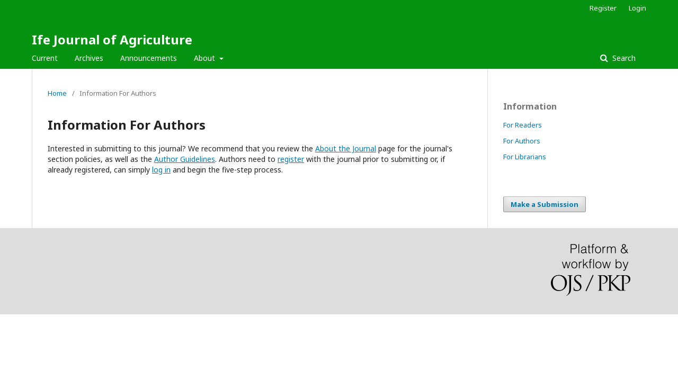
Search (623, 58)
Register (603, 8)
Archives (89, 58)
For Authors (521, 141)
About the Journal (345, 148)
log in (161, 170)
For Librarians (524, 156)
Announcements (148, 58)
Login (637, 8)
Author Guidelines (184, 159)
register (291, 159)
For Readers (522, 125)
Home (57, 93)
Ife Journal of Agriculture (112, 39)
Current (45, 58)
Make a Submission (544, 204)
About (205, 58)
